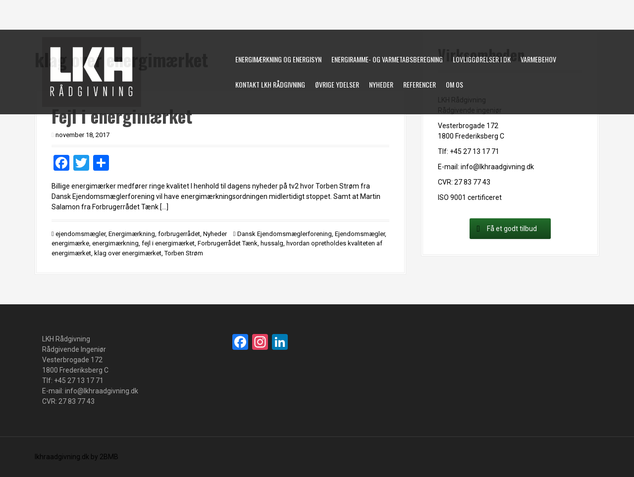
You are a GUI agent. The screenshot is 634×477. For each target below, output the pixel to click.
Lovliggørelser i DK (482, 59)
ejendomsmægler (80, 234)
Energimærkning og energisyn (278, 59)
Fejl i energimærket (122, 115)
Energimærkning (131, 234)
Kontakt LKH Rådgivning (270, 84)
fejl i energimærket (168, 243)
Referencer (419, 84)
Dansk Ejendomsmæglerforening (284, 234)
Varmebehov (538, 59)
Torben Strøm (183, 253)
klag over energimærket (127, 253)
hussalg (272, 243)
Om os (454, 84)
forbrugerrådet (179, 234)
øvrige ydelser (337, 84)
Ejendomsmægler (360, 234)
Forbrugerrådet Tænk (228, 243)
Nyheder (381, 84)
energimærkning (115, 243)
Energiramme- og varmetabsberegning (387, 59)
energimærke (70, 243)
